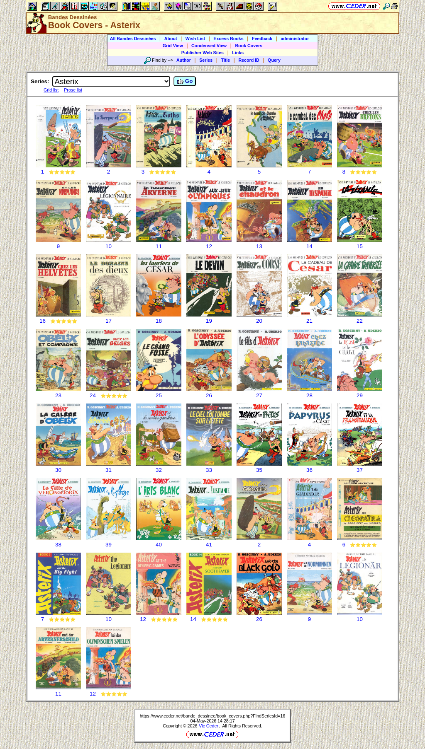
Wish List (195, 38)
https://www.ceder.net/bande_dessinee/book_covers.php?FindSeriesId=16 (212, 715)
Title (225, 60)
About (170, 38)
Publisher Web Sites (202, 52)
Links (238, 52)
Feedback (262, 38)
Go (185, 81)
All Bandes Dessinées (133, 38)
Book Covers (248, 45)
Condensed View (209, 45)
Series (205, 60)
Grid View (173, 45)
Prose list (73, 89)
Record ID (248, 60)
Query (274, 60)
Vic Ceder (208, 725)
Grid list (51, 89)
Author (183, 60)
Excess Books (228, 38)
